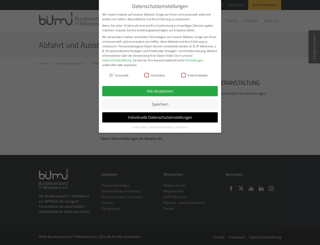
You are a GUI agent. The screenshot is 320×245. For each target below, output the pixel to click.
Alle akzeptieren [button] (160, 88)
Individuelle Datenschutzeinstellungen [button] (160, 115)
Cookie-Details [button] (140, 124)
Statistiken (154, 72)
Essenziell (118, 72)
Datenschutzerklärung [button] (162, 124)
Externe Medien (194, 72)
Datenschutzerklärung (116, 57)
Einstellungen (194, 57)
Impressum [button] (182, 124)
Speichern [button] (160, 101)
